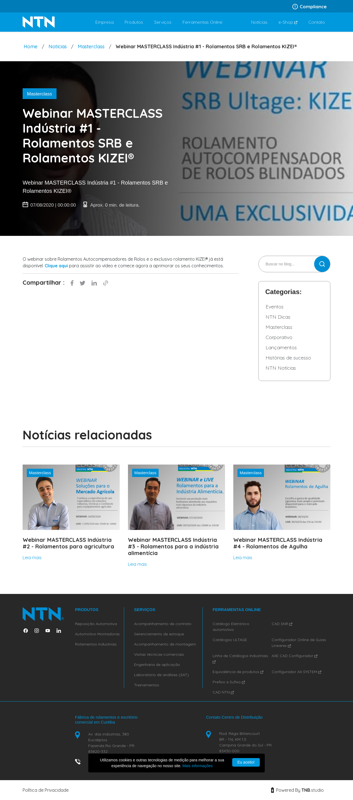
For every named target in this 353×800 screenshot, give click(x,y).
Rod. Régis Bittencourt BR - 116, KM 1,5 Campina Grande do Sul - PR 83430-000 (245, 742)
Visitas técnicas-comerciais (159, 654)
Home (31, 46)
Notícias (58, 46)
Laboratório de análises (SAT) (161, 674)
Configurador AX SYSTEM (296, 671)
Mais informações (197, 766)
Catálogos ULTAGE (230, 639)
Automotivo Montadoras (97, 633)
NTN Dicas (278, 317)
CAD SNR (282, 623)
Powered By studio (297, 790)
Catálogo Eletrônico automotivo (231, 626)
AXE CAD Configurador (294, 655)
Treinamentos (146, 684)
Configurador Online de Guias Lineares (299, 642)
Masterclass (91, 46)
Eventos (275, 306)
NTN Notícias (281, 368)
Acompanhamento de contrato (162, 623)
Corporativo (279, 337)
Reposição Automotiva (96, 623)
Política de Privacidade (46, 790)
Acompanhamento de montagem (165, 644)
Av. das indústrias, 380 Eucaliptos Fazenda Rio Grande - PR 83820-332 (111, 743)
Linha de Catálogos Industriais (240, 658)
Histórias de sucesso (288, 357)
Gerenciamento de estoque (159, 633)
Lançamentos (281, 347)
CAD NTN (223, 692)
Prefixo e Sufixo (229, 681)
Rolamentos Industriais (96, 644)
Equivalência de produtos (238, 671)
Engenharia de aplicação (157, 664)
